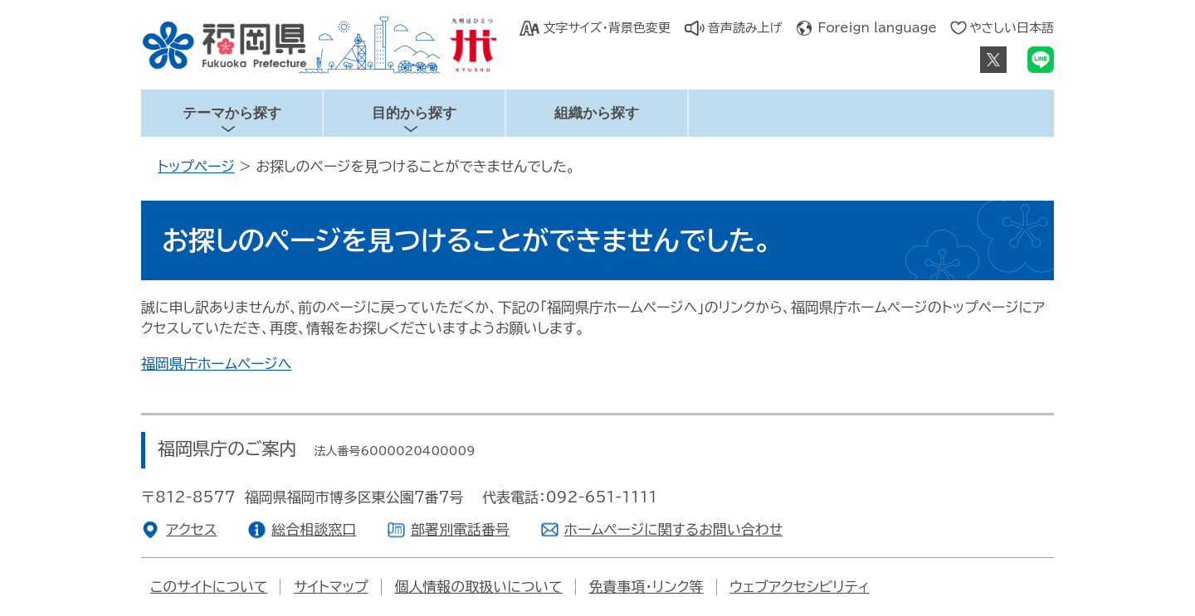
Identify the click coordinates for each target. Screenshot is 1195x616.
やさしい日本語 (1011, 28)
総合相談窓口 (313, 529)
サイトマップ (331, 587)
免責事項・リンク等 (646, 587)
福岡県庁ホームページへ (216, 364)
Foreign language (877, 28)
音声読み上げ (745, 28)
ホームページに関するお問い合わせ (673, 529)
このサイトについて (208, 587)
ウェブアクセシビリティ (799, 587)
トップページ (196, 166)
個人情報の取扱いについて (478, 587)
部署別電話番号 (460, 529)
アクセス (191, 529)
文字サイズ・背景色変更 (606, 28)
